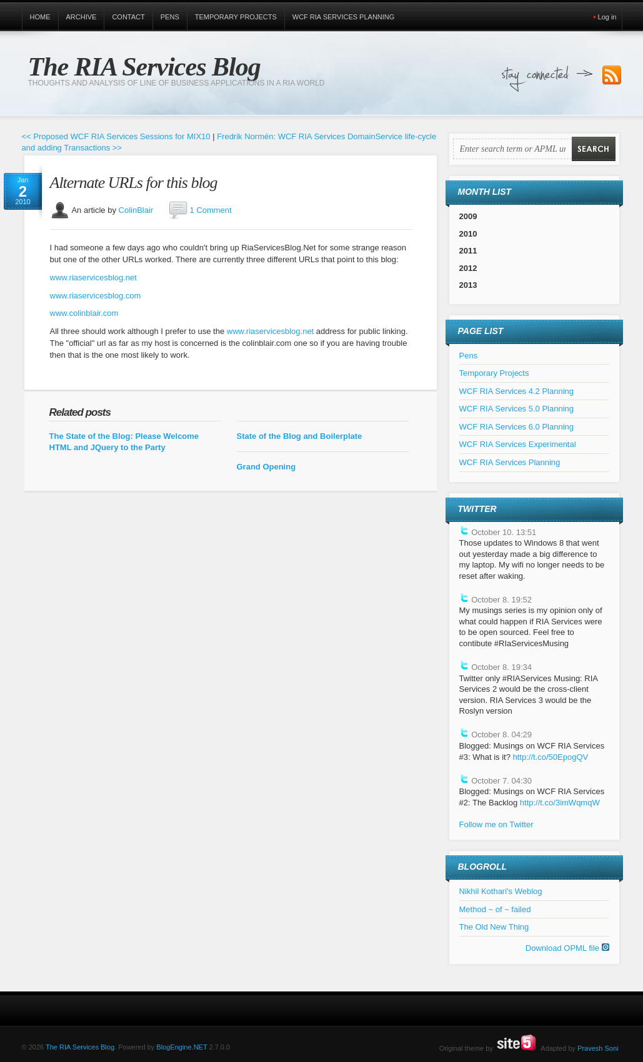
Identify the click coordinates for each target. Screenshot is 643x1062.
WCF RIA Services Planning (343, 17)
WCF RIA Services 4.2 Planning (516, 391)
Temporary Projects (236, 17)
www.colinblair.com (84, 313)
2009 (468, 216)
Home (40, 17)
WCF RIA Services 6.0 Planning (516, 426)
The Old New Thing (494, 927)
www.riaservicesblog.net (93, 277)
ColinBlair (136, 210)
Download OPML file (567, 948)
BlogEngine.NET (181, 1047)
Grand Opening (266, 466)
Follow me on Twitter (496, 824)
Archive (81, 17)
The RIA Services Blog (144, 66)
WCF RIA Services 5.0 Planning (516, 408)
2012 (468, 268)
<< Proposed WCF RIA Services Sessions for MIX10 (116, 136)
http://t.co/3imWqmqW (560, 802)
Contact (128, 17)
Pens (170, 17)
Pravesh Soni (597, 1048)
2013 (468, 285)
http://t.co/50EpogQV (550, 757)
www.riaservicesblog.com (95, 295)
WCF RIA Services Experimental (517, 444)
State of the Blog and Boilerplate (299, 436)
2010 (468, 233)
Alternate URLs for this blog (133, 183)
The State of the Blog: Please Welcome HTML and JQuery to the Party (124, 441)
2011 (468, 250)
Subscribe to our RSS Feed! (612, 76)
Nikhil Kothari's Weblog (500, 891)
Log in (607, 17)
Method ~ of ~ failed (495, 909)
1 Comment (210, 210)
